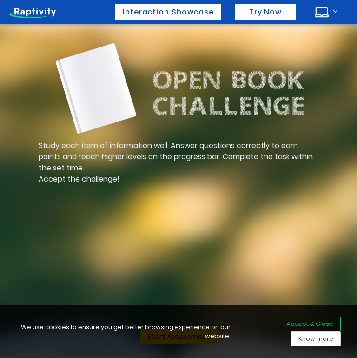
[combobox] (326, 11)
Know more (315, 338)
